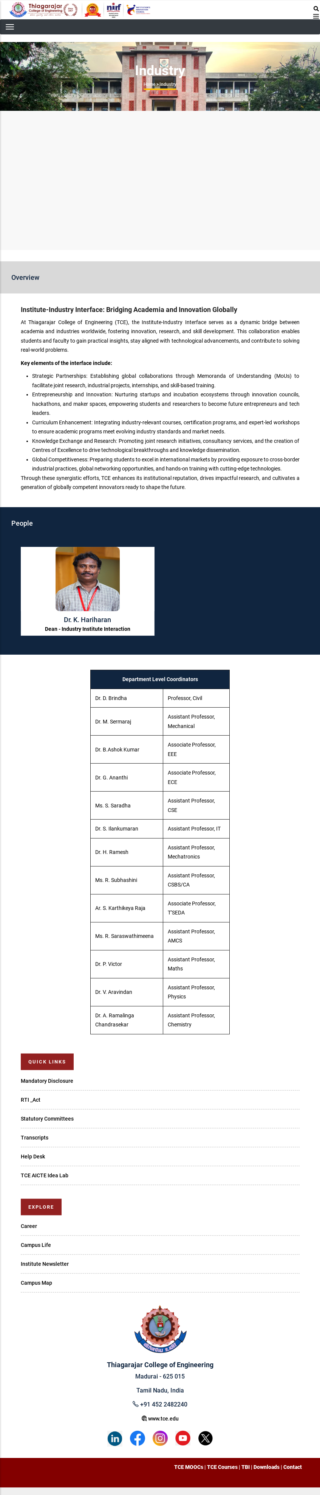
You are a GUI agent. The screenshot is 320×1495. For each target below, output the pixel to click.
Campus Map (36, 1283)
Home (149, 84)
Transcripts (34, 1138)
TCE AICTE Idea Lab (44, 1175)
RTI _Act (30, 1100)
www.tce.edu (160, 1419)
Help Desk (33, 1156)
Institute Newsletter (45, 1264)
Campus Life (36, 1245)
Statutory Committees (47, 1119)
